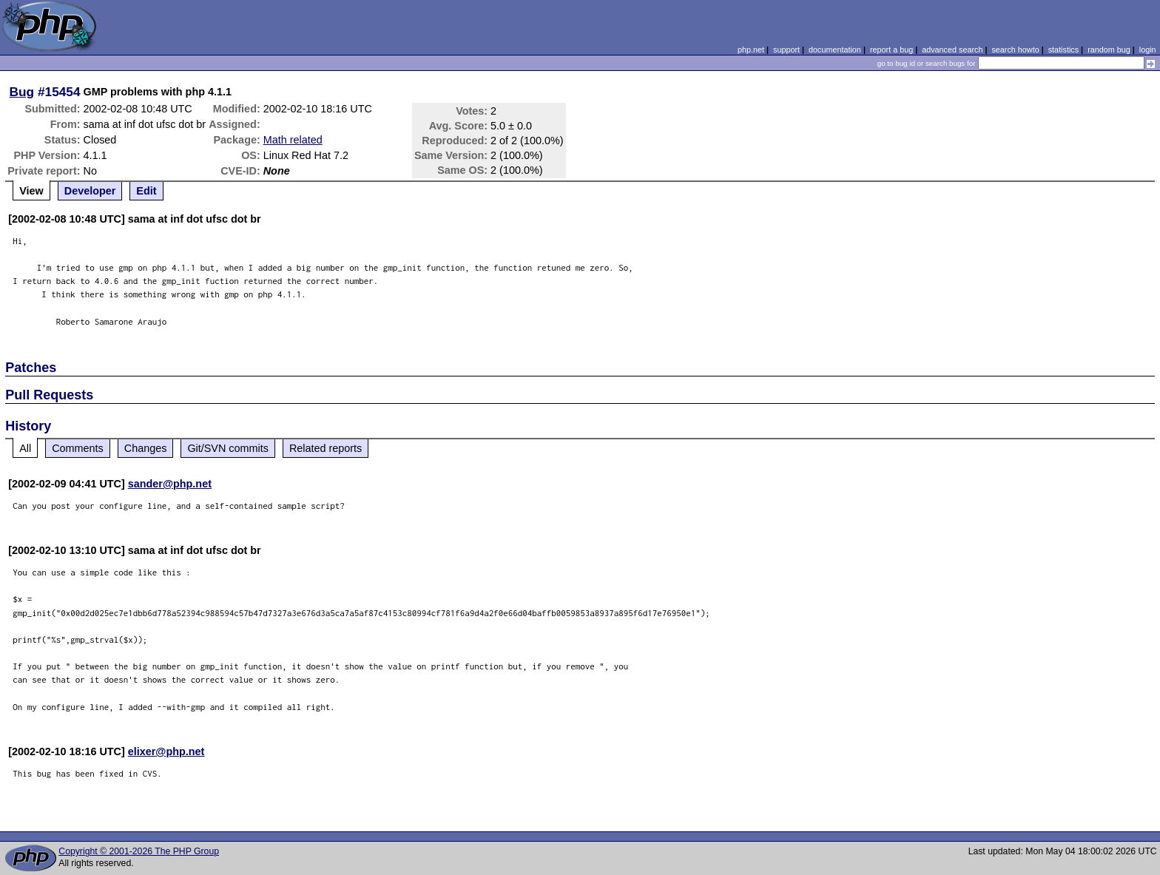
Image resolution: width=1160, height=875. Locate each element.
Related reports (325, 448)
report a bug (891, 49)
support (786, 49)
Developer (90, 191)
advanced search (952, 49)
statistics (1063, 49)
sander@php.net (170, 484)
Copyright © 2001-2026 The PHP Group (138, 851)
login (1147, 49)
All (25, 448)
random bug (1109, 49)
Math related (293, 140)
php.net (751, 49)
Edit (146, 191)
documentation (835, 49)
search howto (1015, 49)
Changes (145, 448)
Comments (78, 448)
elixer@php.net (166, 751)
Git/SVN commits (228, 448)
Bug (22, 91)
